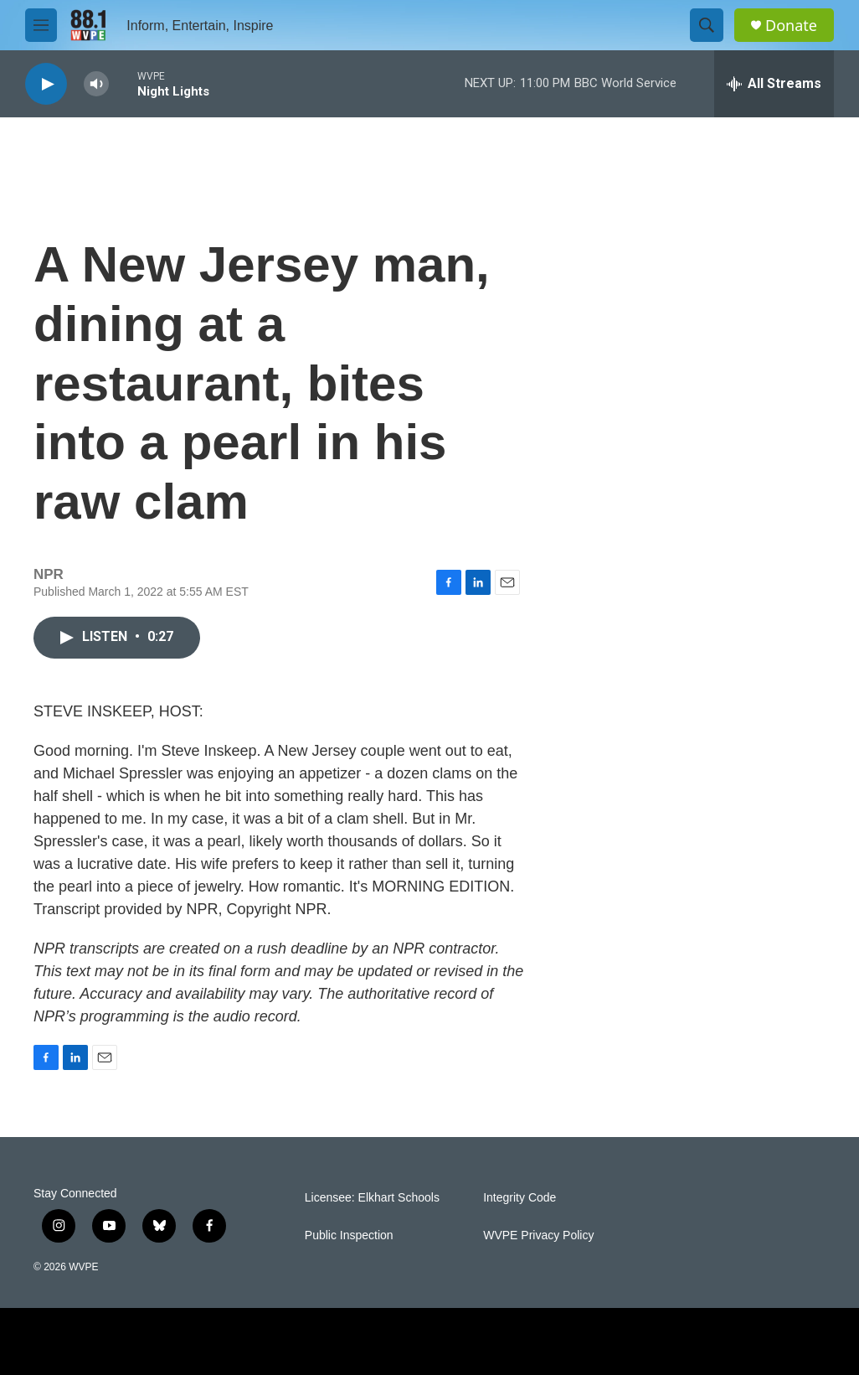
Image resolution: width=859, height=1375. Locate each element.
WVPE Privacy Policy (538, 1235)
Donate (791, 25)
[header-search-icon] (706, 25)
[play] (46, 84)
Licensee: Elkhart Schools (372, 1197)
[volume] (96, 84)
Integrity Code (519, 1197)
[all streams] (774, 83)
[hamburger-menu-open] (41, 25)
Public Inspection (349, 1235)
